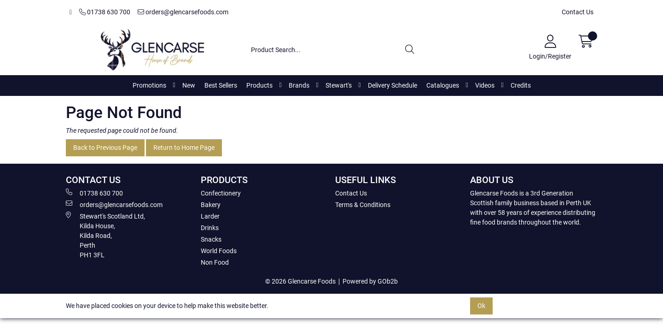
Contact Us (577, 12)
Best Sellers (220, 85)
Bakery (211, 204)
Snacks (211, 239)
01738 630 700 (104, 12)
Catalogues (442, 85)
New (188, 85)
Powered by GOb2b (370, 281)
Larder (210, 216)
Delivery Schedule (392, 85)
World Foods (219, 251)
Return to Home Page (184, 147)
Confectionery (221, 193)
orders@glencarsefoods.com (183, 12)
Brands (299, 85)
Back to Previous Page (105, 147)
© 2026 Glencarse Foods (300, 281)
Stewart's (339, 85)
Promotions (149, 85)
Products (259, 85)
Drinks (210, 227)
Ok (481, 305)
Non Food (215, 262)
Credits (521, 85)
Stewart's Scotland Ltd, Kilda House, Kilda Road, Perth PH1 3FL (105, 235)
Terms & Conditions (362, 204)
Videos (484, 85)
